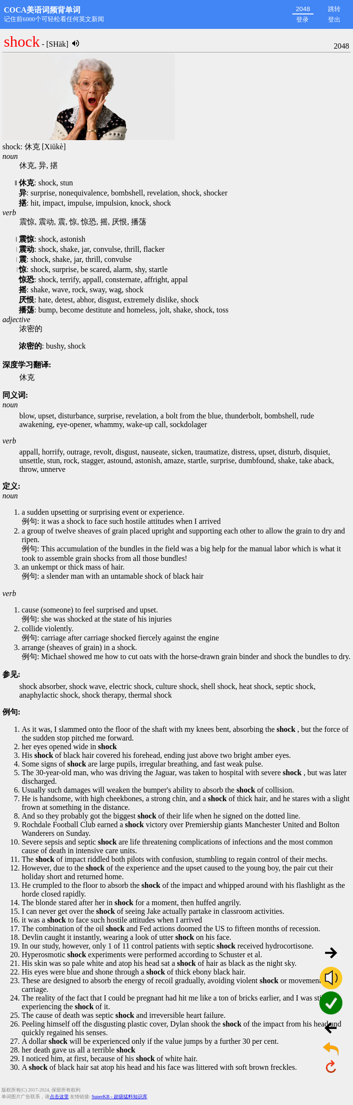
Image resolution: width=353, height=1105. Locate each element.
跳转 (334, 9)
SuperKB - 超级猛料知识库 (119, 1096)
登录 (302, 19)
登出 (334, 19)
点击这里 (59, 1096)
